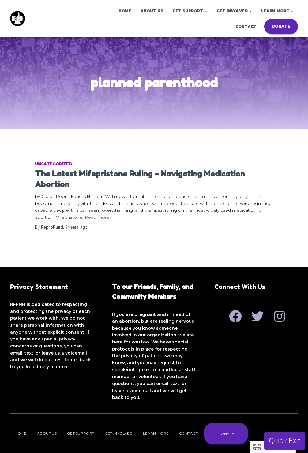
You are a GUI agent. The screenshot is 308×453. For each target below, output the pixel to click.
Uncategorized (53, 164)
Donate (281, 26)
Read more (97, 217)
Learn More (277, 11)
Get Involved (234, 11)
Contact (246, 26)
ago (76, 227)
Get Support (189, 11)
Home (124, 11)
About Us (152, 11)
